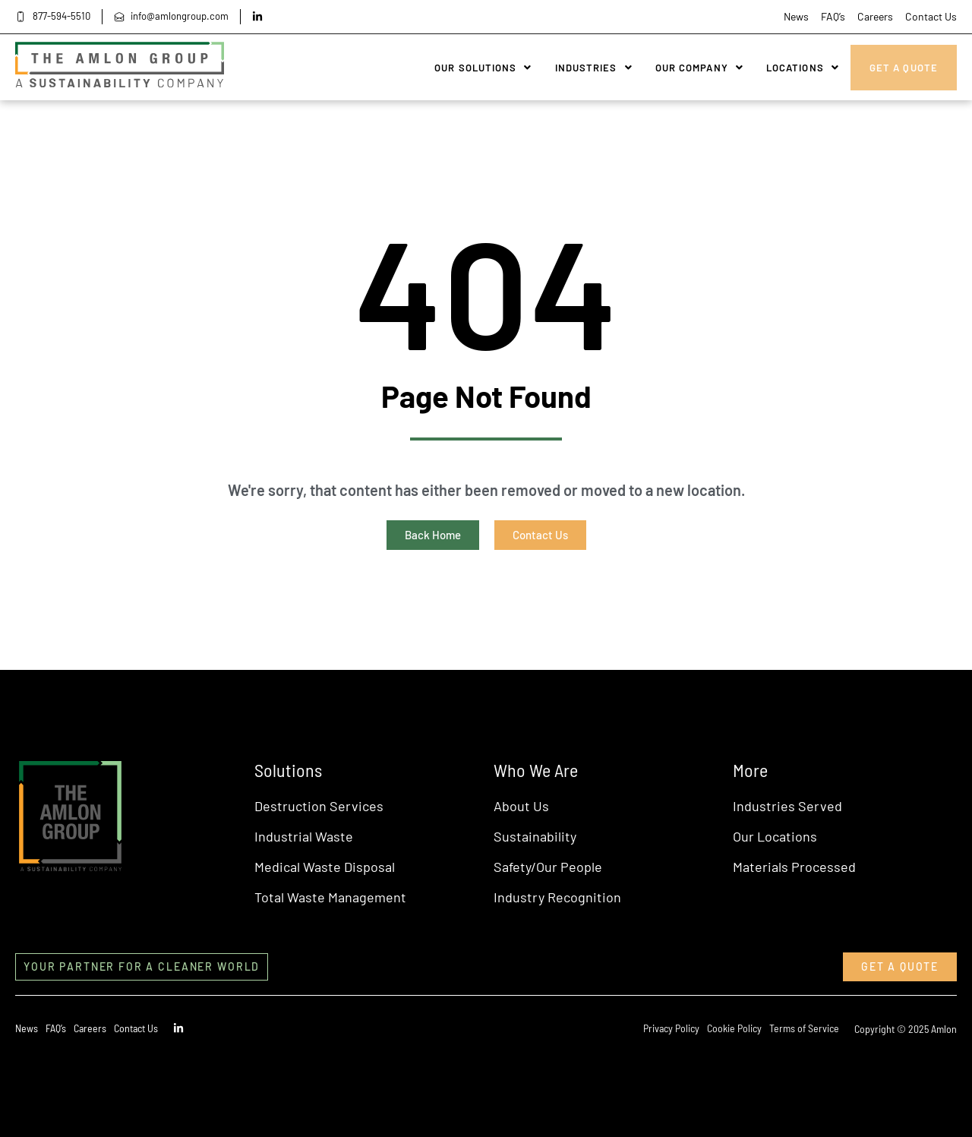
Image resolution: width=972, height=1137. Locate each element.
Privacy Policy (671, 1028)
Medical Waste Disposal (324, 866)
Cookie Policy (734, 1028)
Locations (802, 68)
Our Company (699, 68)
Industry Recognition (557, 897)
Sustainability (535, 836)
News (796, 16)
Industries (594, 68)
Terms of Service (804, 1028)
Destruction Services (318, 805)
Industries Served (787, 805)
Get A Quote (903, 68)
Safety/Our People (548, 866)
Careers (875, 16)
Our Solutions (483, 68)
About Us (521, 805)
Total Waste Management (330, 897)
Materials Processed (794, 866)
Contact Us (931, 16)
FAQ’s (833, 16)
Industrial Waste (303, 836)
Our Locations (775, 836)
